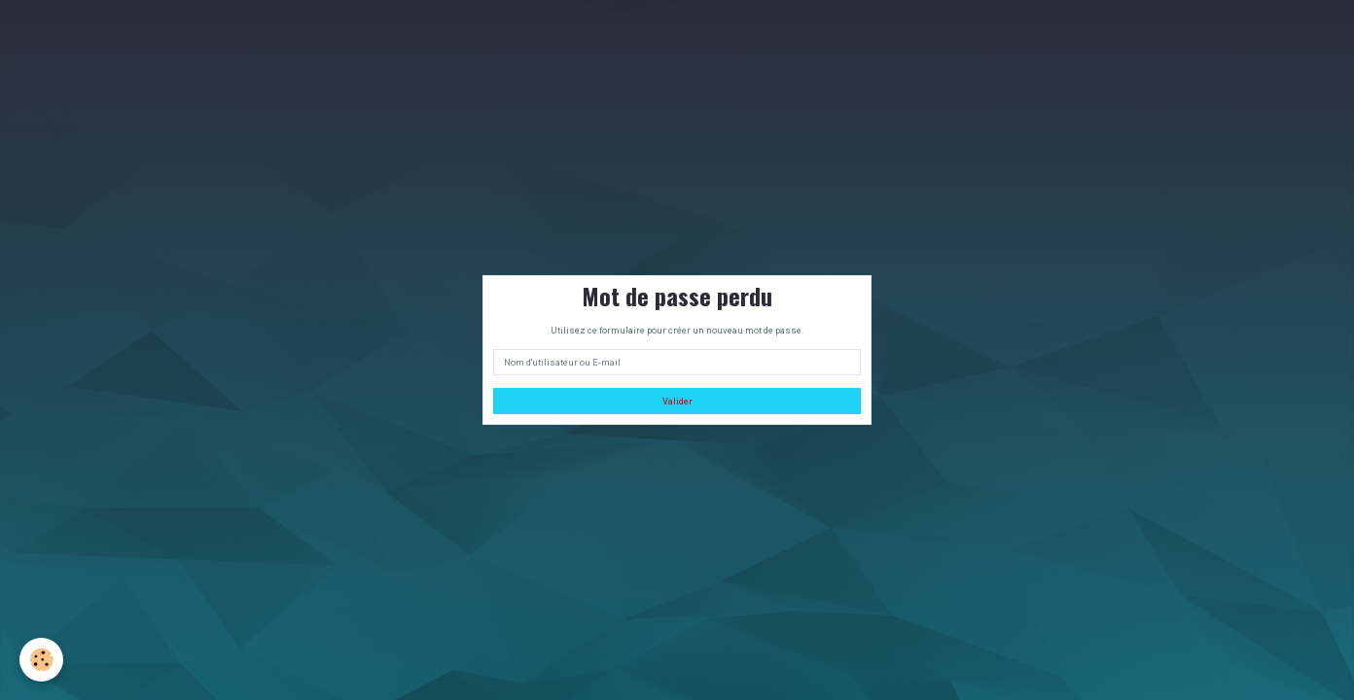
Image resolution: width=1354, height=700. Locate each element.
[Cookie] (41, 660)
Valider (677, 401)
